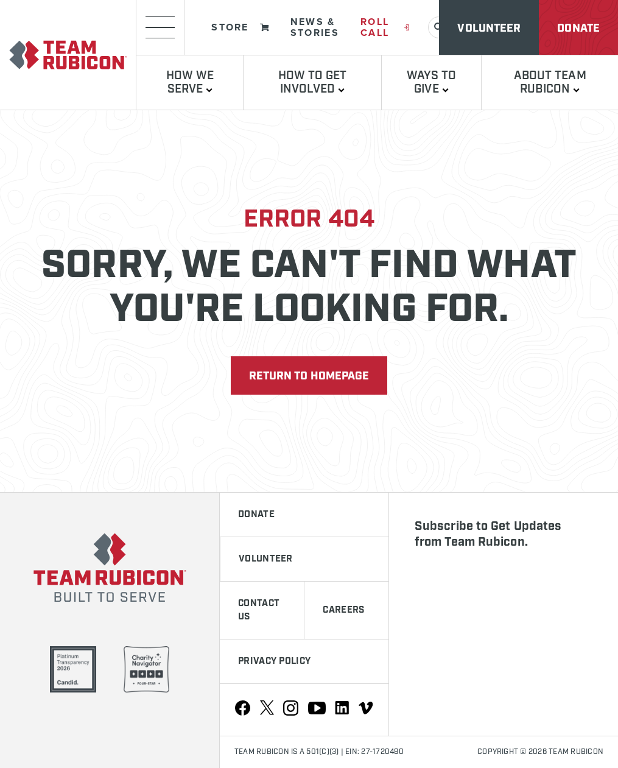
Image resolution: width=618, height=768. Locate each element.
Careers (343, 610)
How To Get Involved (312, 82)
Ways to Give (432, 82)
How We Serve (190, 82)
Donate (578, 28)
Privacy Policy (274, 661)
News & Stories (314, 27)
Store (240, 27)
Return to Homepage (309, 376)
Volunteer (489, 28)
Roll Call (384, 27)
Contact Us (258, 610)
